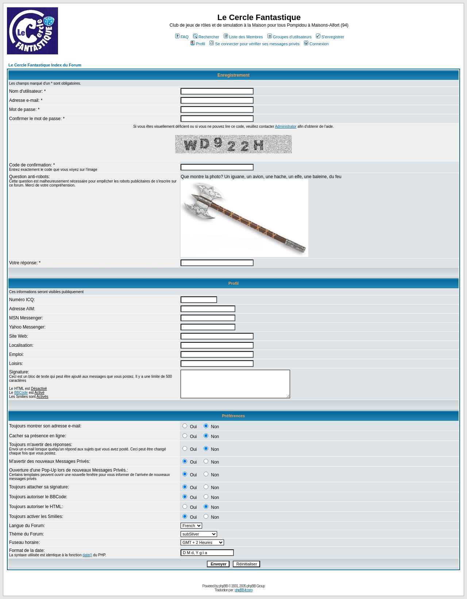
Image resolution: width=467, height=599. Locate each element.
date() (87, 555)
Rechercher (206, 37)
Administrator (286, 126)
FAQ (182, 37)
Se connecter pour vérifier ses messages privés (254, 44)
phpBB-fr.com (243, 590)
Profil (197, 44)
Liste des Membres (243, 37)
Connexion (316, 44)
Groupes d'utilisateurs (289, 37)
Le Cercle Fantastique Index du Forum (44, 65)
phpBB (223, 586)
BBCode (21, 393)
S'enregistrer (330, 37)
